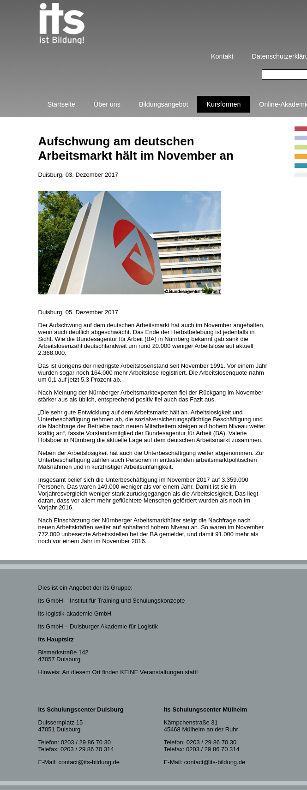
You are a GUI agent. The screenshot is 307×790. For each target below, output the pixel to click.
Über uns (107, 104)
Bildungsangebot (163, 104)
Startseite (61, 104)
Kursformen (223, 104)
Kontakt (222, 56)
